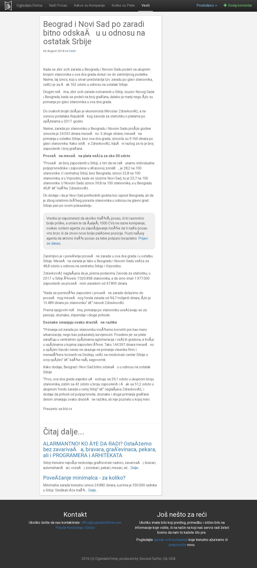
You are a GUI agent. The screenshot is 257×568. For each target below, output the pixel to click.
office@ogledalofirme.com (101, 522)
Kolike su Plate (123, 5)
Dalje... (135, 468)
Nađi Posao (58, 5)
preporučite (177, 545)
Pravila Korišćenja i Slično (75, 528)
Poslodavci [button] (206, 5)
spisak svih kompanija (171, 540)
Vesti (145, 5)
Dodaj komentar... (239, 5)
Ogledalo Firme (29, 5)
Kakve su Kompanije (89, 5)
